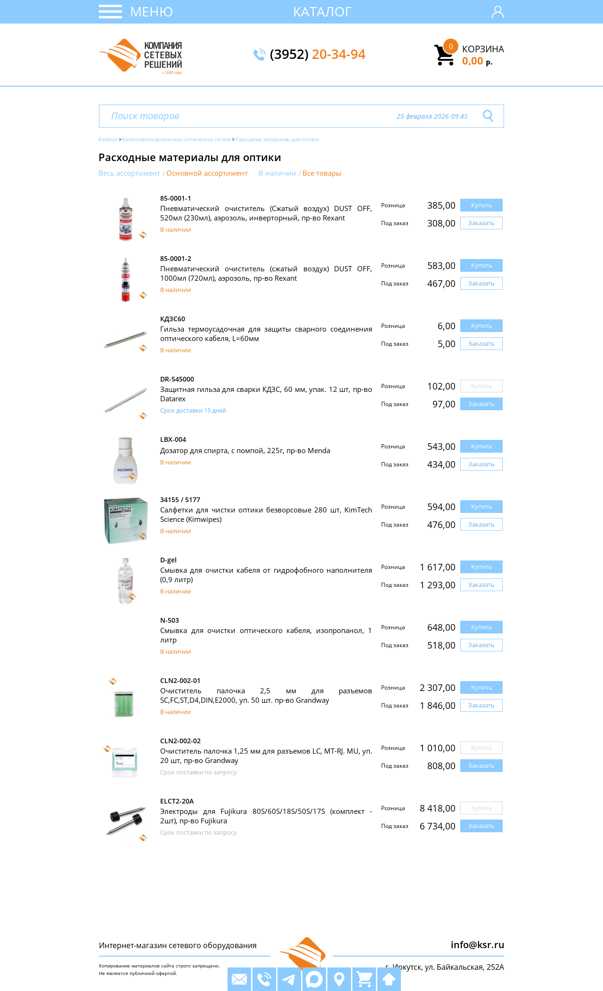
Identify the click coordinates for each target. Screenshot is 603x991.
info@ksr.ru (478, 944)
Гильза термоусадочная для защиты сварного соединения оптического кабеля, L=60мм (266, 333)
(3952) (318, 55)
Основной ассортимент (207, 173)
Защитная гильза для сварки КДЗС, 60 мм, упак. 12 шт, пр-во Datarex (266, 393)
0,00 (477, 60)
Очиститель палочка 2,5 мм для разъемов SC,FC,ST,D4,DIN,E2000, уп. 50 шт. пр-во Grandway (266, 695)
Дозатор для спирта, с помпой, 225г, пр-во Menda (245, 450)
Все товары (322, 173)
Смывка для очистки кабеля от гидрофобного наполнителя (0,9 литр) (266, 574)
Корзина (483, 49)
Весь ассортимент (129, 173)
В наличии (277, 173)
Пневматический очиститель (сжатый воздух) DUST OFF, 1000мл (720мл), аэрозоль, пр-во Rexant (266, 273)
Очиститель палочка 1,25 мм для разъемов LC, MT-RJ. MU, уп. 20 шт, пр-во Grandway (266, 755)
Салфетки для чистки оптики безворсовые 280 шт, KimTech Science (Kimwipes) (266, 514)
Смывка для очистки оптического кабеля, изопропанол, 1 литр (266, 634)
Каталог (322, 11)
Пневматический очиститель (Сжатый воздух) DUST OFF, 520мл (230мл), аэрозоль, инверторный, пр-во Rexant (266, 212)
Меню (151, 11)
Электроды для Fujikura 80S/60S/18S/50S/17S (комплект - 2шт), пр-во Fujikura (266, 815)
